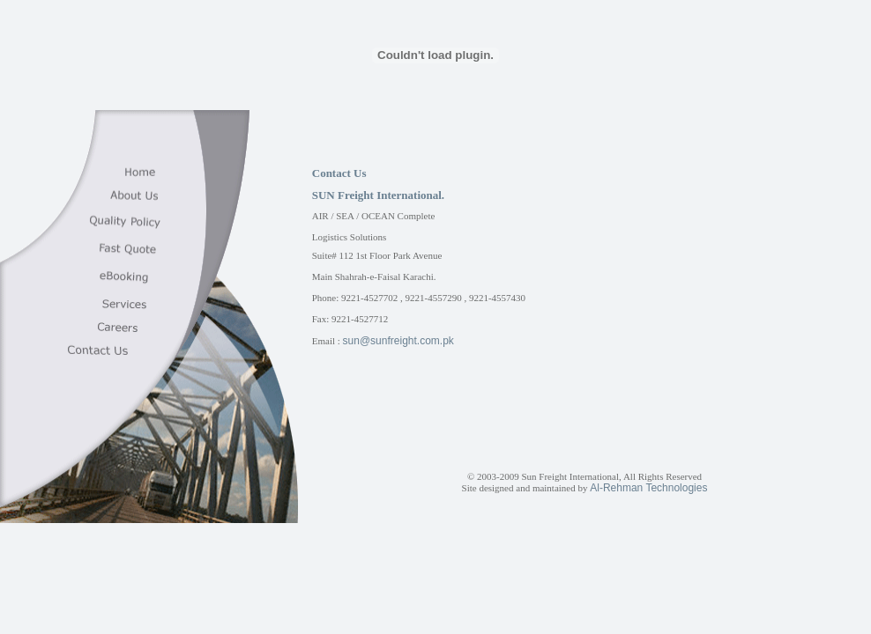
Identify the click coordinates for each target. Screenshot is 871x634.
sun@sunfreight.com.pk (398, 341)
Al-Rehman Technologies (648, 488)
